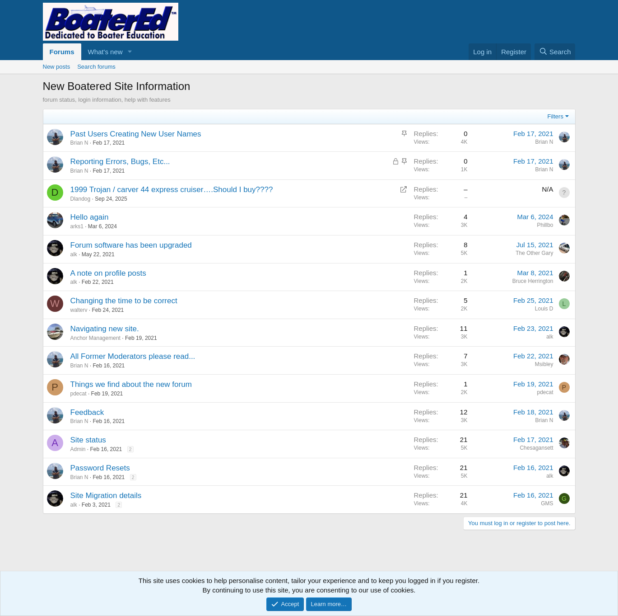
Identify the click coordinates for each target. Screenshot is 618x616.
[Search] (555, 51)
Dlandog (80, 199)
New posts (56, 66)
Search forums (96, 66)
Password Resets (100, 468)
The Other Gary (534, 253)
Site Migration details (106, 495)
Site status (88, 440)
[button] (129, 51)
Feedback (87, 412)
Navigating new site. (104, 328)
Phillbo (545, 225)
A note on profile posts (108, 273)
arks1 (77, 226)
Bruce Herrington (532, 281)
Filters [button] (555, 116)
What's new (105, 52)
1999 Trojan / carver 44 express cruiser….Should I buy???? (171, 189)
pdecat (78, 393)
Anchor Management (95, 338)
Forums (62, 52)
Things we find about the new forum (131, 384)
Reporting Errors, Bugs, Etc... (120, 161)
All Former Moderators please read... (132, 356)
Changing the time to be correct (123, 300)
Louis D (544, 309)
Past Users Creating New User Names (135, 134)
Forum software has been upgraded (131, 245)
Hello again (89, 217)
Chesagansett (536, 448)
